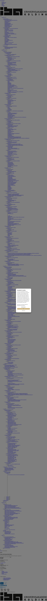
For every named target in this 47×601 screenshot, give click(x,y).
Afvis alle (23, 310)
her (24, 305)
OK (23, 308)
